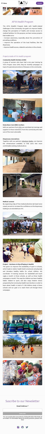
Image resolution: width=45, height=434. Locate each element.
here (22, 420)
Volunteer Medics (27, 141)
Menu (4, 3)
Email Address (22, 406)
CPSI (20, 127)
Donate (40, 3)
